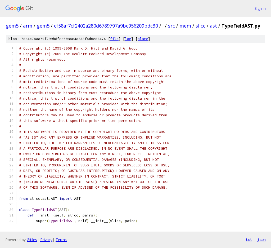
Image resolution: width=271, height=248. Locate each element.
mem (185, 26)
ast (213, 26)
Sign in (260, 8)
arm (27, 26)
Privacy (46, 239)
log (128, 39)
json (261, 239)
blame (143, 39)
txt (249, 239)
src (171, 26)
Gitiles (32, 239)
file (114, 39)
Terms (61, 239)
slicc (200, 26)
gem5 (12, 26)
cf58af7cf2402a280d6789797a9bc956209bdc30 (106, 26)
